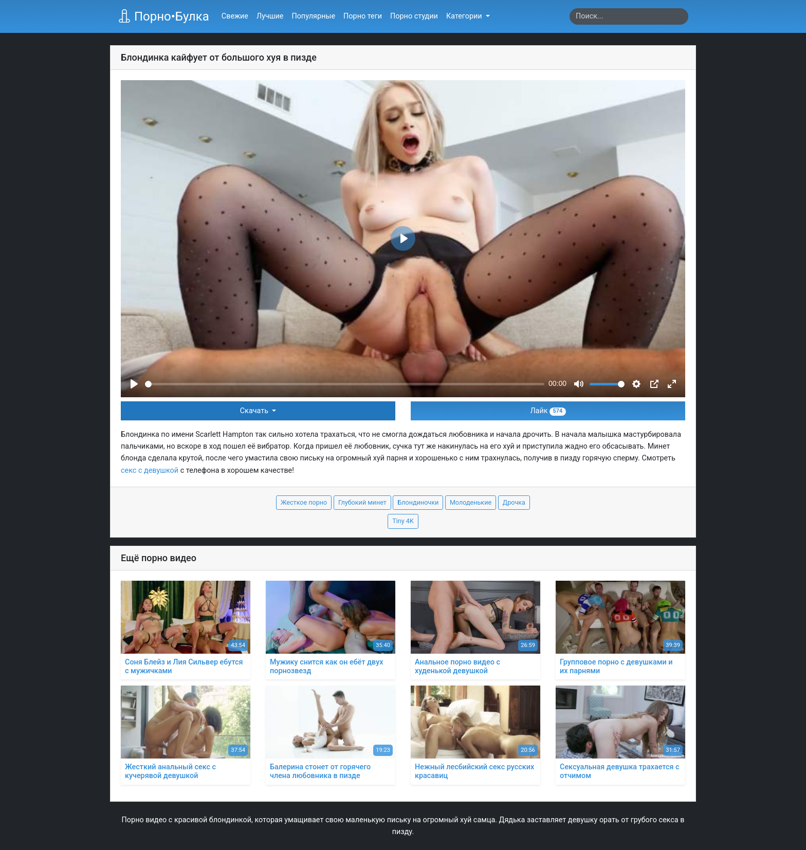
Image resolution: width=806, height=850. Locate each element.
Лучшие (270, 16)
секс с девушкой (149, 470)
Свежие (235, 16)
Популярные (313, 16)
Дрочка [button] (514, 502)
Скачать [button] (255, 410)
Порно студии (414, 16)
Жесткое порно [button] (304, 502)
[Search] (629, 16)
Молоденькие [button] (470, 502)
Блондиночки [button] (417, 502)
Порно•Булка (163, 16)
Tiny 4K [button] (403, 521)
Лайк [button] (547, 410)
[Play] (134, 384)
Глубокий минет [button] (362, 502)
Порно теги (362, 16)
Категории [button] (465, 16)
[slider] (344, 384)
